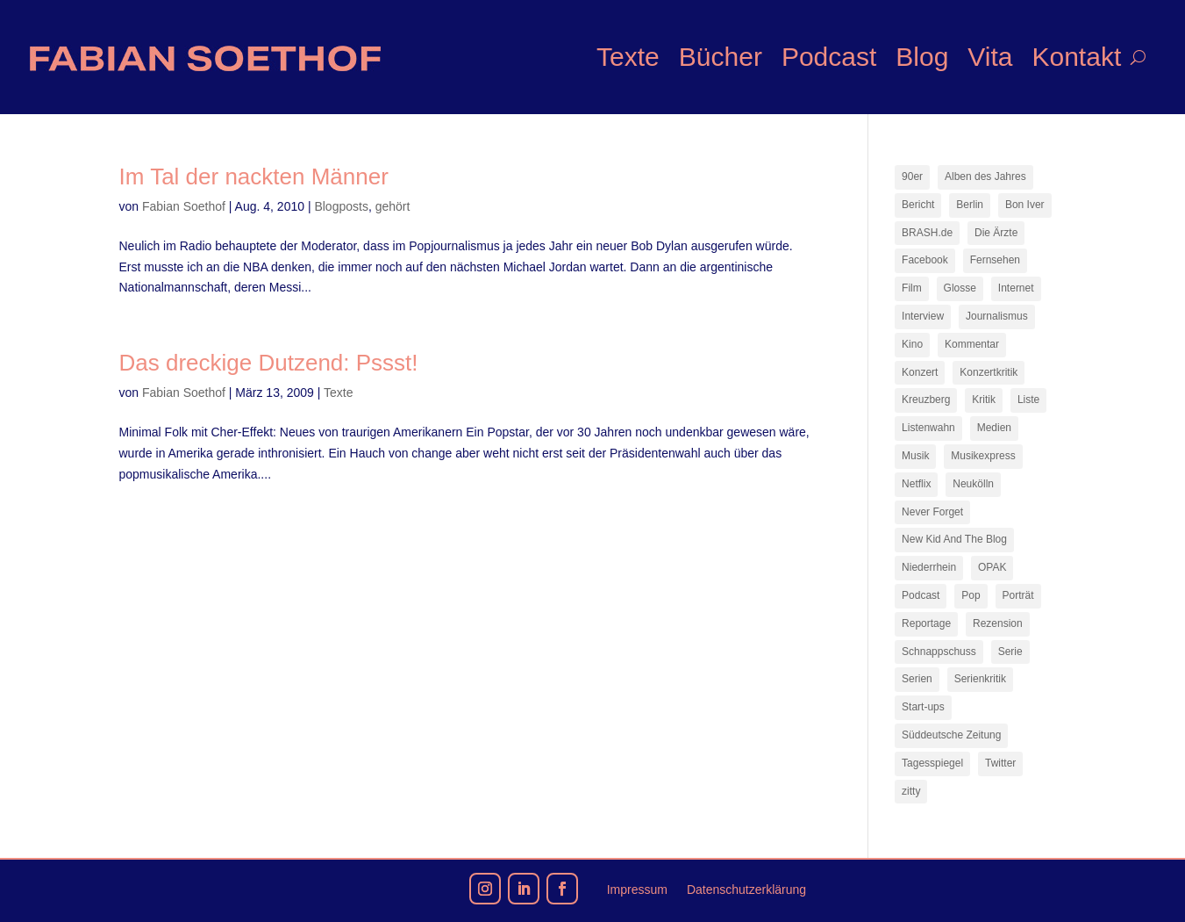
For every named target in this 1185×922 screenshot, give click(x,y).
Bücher (720, 56)
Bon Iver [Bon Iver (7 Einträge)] (1025, 204)
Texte (628, 56)
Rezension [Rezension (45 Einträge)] (998, 623)
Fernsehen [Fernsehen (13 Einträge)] (995, 260)
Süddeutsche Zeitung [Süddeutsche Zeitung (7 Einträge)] (951, 735)
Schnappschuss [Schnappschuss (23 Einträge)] (939, 651)
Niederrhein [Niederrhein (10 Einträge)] (929, 567)
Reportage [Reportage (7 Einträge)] (926, 623)
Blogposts (341, 206)
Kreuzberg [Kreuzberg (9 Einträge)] (926, 399)
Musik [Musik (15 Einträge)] (915, 456)
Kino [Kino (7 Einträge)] (912, 344)
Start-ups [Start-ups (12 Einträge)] (923, 707)
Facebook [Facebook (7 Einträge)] (925, 260)
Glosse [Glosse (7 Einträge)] (960, 288)
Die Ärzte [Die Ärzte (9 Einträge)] (995, 233)
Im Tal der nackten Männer (254, 176)
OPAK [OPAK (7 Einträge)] (992, 567)
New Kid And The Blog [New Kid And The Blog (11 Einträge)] (954, 539)
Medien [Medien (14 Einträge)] (994, 427)
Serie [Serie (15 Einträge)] (1010, 651)
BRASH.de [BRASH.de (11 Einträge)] (927, 233)
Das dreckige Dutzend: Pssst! (268, 362)
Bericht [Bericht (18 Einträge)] (918, 204)
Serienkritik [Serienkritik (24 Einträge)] (980, 679)
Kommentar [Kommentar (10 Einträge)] (972, 344)
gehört (392, 206)
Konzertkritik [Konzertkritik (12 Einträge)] (988, 372)
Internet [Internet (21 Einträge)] (1016, 288)
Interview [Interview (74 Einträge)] (923, 316)
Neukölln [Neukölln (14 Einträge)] (973, 484)
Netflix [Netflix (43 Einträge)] (916, 484)
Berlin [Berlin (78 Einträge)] (969, 204)
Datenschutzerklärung (746, 890)
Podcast (829, 56)
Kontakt (1076, 56)
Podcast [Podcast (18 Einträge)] (920, 595)
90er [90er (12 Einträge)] (912, 176)
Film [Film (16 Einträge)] (912, 288)
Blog (922, 56)
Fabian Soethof (183, 206)
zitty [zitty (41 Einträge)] (911, 791)
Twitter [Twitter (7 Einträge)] (1000, 763)
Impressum (637, 890)
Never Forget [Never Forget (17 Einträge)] (932, 512)
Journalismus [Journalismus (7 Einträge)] (997, 316)
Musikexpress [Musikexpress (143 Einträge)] (983, 456)
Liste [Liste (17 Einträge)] (1028, 399)
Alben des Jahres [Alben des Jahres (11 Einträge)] (985, 176)
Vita (989, 56)
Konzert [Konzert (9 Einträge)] (920, 372)
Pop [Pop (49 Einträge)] (970, 595)
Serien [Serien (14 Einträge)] (917, 679)
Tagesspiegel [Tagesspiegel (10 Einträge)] (932, 763)
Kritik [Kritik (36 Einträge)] (984, 399)
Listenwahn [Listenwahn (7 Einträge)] (928, 427)
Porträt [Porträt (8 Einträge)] (1018, 595)
